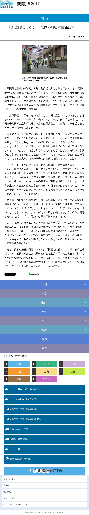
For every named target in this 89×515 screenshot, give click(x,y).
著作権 (6, 485)
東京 (44, 293)
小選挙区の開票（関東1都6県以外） (23, 419)
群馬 (44, 348)
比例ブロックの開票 (16, 429)
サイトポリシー (10, 479)
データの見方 (13, 449)
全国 (44, 284)
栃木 (44, 339)
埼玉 (44, 320)
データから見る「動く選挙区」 (21, 399)
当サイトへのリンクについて (16, 504)
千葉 (44, 311)
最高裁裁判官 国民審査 (18, 458)
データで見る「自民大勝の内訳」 (22, 389)
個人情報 (7, 492)
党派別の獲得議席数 (16, 439)
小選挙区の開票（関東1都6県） (21, 409)
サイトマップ (9, 498)
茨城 (44, 330)
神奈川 (44, 302)
